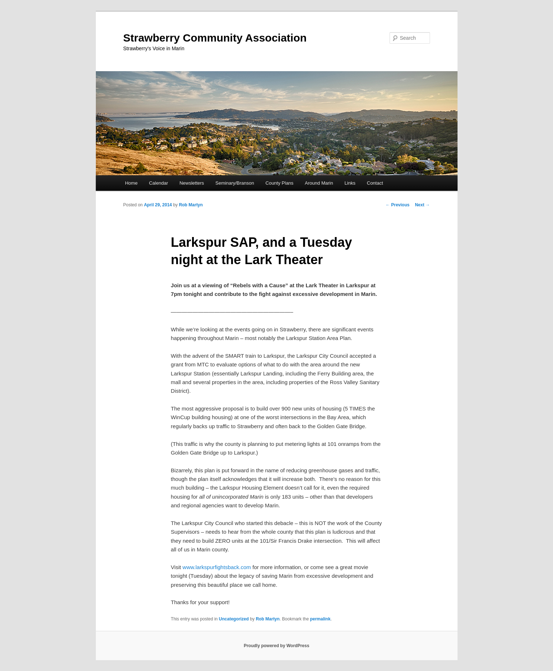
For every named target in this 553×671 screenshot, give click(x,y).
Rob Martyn (191, 204)
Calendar (158, 183)
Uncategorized (234, 618)
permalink (320, 618)
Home (131, 183)
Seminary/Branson (235, 183)
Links (349, 183)
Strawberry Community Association (215, 38)
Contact (375, 183)
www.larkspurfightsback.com (217, 567)
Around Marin (319, 183)
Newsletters (191, 183)
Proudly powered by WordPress (276, 645)
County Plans (279, 183)
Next (422, 204)
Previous (397, 204)
